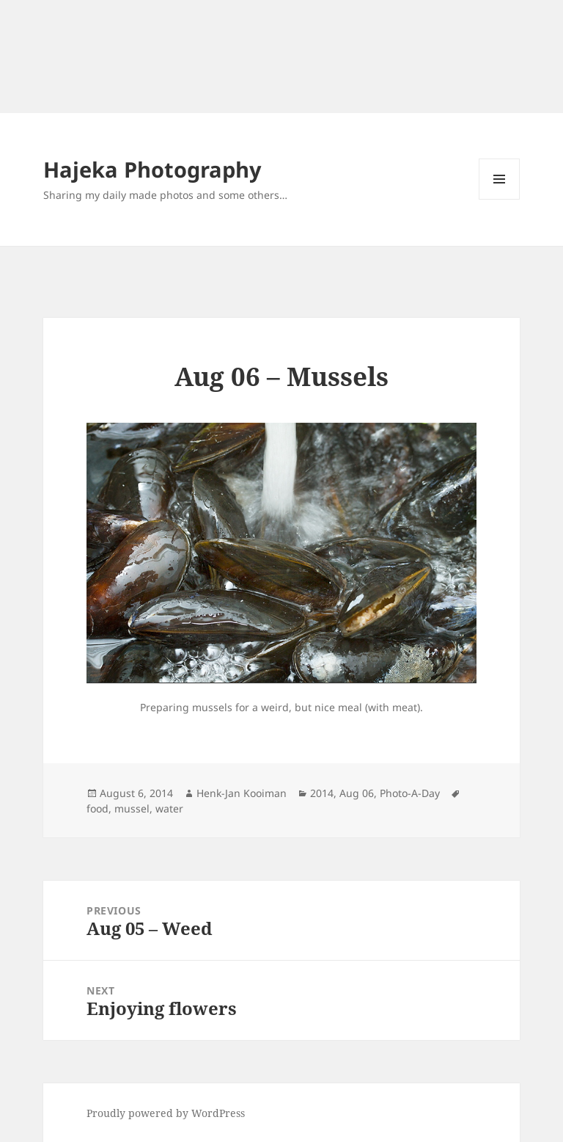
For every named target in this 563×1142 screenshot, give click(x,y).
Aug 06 (356, 793)
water (169, 808)
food (97, 808)
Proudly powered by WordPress (166, 1113)
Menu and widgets (499, 199)
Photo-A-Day (410, 793)
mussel (132, 808)
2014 (322, 793)
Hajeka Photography (152, 169)
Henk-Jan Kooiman (241, 793)
